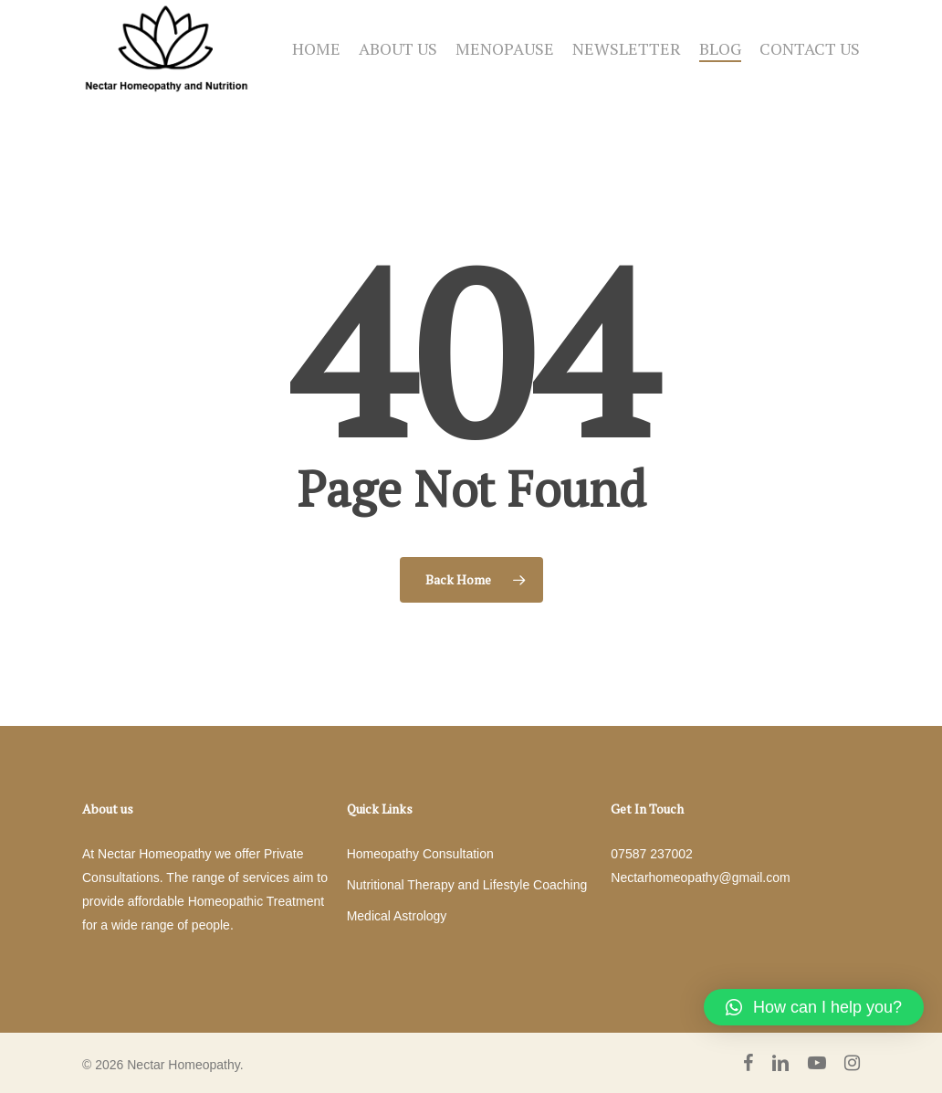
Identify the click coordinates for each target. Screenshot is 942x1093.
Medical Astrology (397, 916)
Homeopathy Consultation (420, 853)
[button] (814, 1007)
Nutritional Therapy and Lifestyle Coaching (467, 885)
